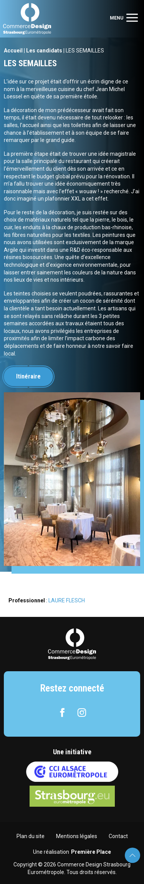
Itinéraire (28, 376)
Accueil (13, 50)
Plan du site (31, 836)
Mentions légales (76, 836)
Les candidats (44, 50)
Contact (118, 836)
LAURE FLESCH (66, 600)
